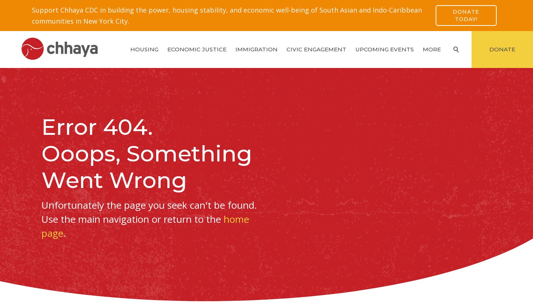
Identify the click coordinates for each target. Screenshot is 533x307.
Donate (502, 49)
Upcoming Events (384, 49)
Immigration (256, 49)
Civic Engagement (316, 49)
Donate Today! (466, 15)
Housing (144, 49)
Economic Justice (197, 49)
